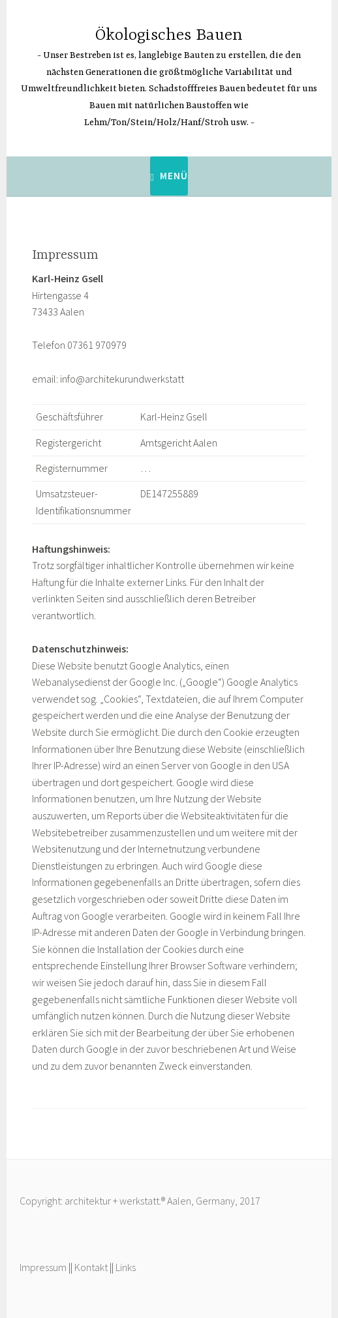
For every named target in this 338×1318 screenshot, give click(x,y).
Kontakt (91, 1267)
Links (125, 1267)
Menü (174, 175)
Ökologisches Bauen (169, 35)
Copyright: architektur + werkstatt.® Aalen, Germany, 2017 (140, 1200)
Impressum (43, 1267)
